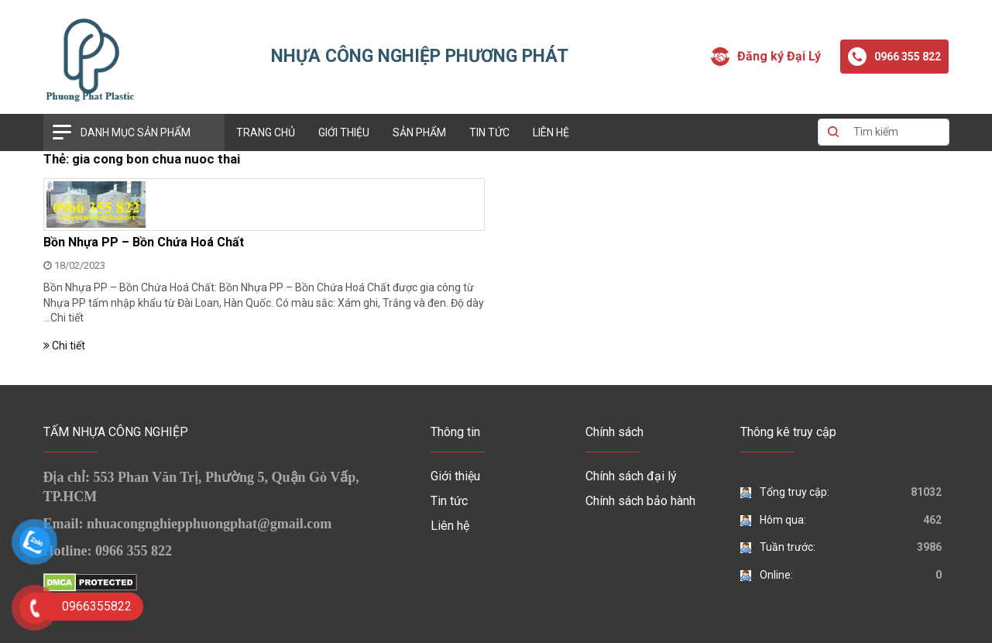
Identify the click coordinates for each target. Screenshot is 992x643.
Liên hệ (551, 132)
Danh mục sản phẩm (136, 132)
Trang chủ (265, 132)
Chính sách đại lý (631, 476)
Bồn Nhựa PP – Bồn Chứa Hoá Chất (143, 242)
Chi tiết (67, 317)
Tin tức (489, 132)
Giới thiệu (343, 132)
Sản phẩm (419, 132)
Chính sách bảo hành (640, 500)
